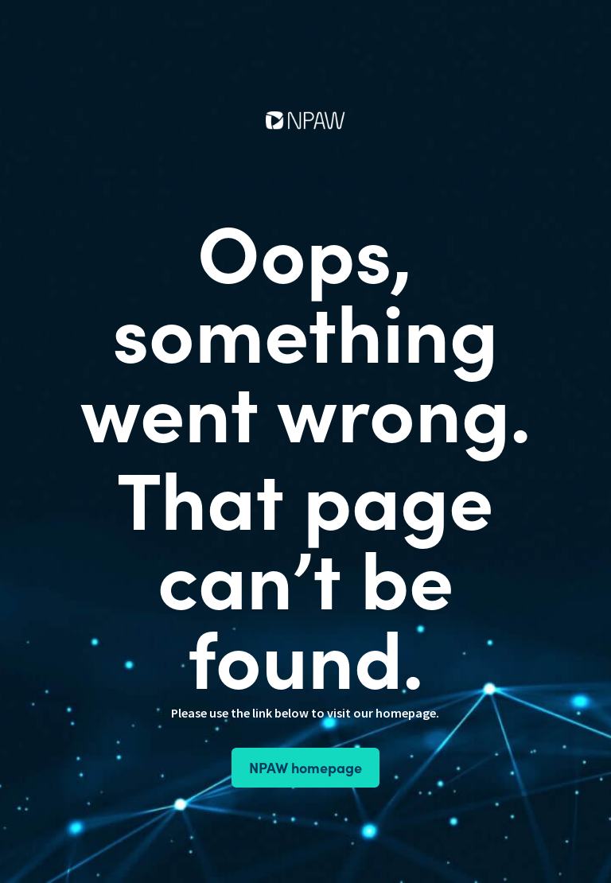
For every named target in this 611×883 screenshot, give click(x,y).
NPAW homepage (305, 767)
